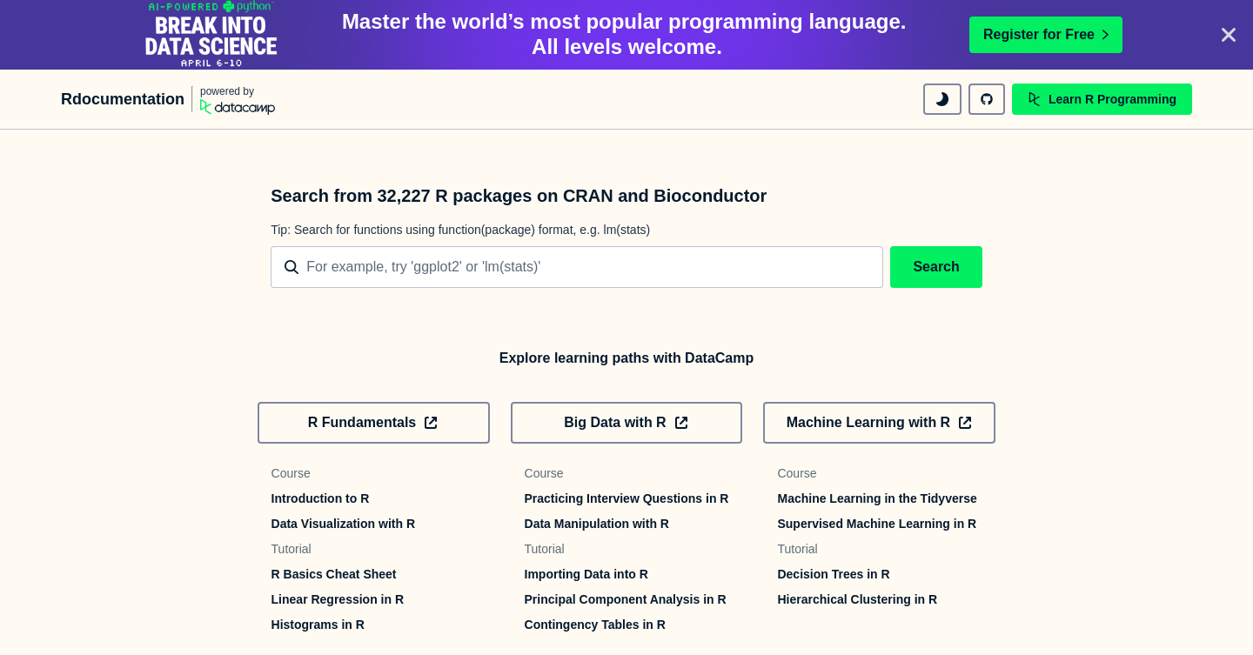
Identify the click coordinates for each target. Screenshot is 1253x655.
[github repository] (986, 99)
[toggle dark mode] (942, 99)
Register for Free (1046, 34)
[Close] (1228, 34)
